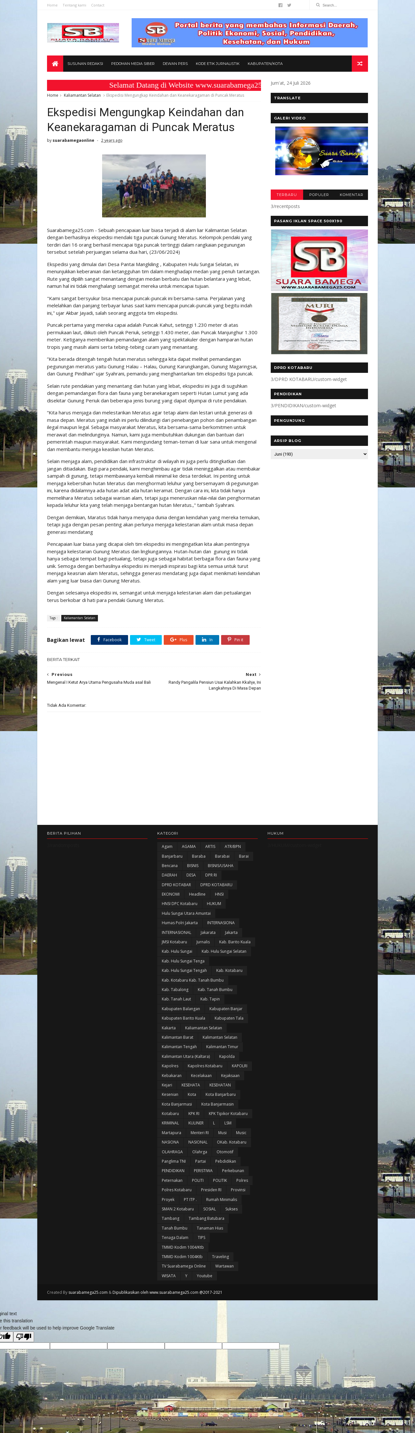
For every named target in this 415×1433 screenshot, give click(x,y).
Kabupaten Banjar (226, 1008)
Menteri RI (200, 1132)
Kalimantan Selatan (220, 1037)
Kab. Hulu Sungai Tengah (184, 970)
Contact (97, 5)
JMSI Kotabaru (174, 942)
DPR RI (211, 875)
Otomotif (225, 1152)
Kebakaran (172, 1075)
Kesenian (170, 1094)
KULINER (196, 1123)
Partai (200, 1161)
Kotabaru (170, 1113)
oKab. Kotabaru (231, 1142)
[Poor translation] (23, 1336)
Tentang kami (74, 5)
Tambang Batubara (206, 1218)
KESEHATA (191, 1085)
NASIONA (170, 1142)
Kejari (167, 1085)
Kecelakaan (201, 1075)
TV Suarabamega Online (184, 1266)
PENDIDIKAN (173, 1170)
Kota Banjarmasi (177, 1104)
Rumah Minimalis (221, 1199)
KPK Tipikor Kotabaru (228, 1113)
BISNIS (192, 865)
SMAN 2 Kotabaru (178, 1209)
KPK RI (193, 1113)
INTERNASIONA (221, 922)
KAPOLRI (239, 1066)
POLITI (198, 1180)
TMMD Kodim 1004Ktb (182, 1256)
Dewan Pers (175, 63)
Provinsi (238, 1190)
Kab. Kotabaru (229, 970)
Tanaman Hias (210, 1228)
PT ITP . (190, 1199)
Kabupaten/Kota (265, 63)
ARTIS (210, 846)
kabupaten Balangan (181, 1008)
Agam (167, 846)
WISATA (169, 1276)
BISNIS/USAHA (220, 865)
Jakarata (208, 932)
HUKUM (214, 903)
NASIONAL (198, 1142)
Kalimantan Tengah (179, 1046)
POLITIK (220, 1180)
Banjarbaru (172, 856)
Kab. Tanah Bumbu (215, 989)
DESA (191, 875)
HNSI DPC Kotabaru (179, 903)
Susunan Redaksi (85, 63)
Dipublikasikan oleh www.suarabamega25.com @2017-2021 (167, 1292)
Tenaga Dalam (175, 1237)
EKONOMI (171, 894)
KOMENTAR (351, 194)
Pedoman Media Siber (133, 63)
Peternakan (172, 1180)
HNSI (219, 894)
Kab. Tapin (210, 999)
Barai (244, 856)
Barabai (222, 856)
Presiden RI (211, 1190)
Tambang (170, 1218)
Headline (197, 894)
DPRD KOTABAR (176, 885)
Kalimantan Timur (222, 1046)
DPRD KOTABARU (216, 885)
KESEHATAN (220, 1085)
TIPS (201, 1237)
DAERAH (169, 875)
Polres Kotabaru (177, 1190)
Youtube (204, 1276)
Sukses (231, 1209)
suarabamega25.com (88, 1292)
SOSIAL (209, 1209)
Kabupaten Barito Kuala (183, 1018)
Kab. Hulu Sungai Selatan (224, 951)
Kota (192, 1094)
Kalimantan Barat (177, 1037)
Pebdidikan (225, 1161)
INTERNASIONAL (176, 932)
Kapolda (227, 1056)
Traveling (220, 1256)
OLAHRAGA (172, 1152)
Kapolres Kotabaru (205, 1066)
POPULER (319, 194)
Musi (222, 1132)
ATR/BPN (233, 846)
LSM (227, 1123)
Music (241, 1132)
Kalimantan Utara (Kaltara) (186, 1056)
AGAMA (189, 846)
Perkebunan (233, 1170)
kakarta (169, 1028)
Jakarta (231, 932)
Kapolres (170, 1066)
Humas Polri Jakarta (180, 922)
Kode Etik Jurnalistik (218, 63)
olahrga (199, 1152)
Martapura (171, 1132)
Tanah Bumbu (174, 1228)
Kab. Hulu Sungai (177, 951)
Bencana (170, 865)
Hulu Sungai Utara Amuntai (186, 913)
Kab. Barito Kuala (235, 942)
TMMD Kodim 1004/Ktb (183, 1247)
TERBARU (287, 194)
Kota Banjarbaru (221, 1094)
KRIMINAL (170, 1123)
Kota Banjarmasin (217, 1104)
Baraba (199, 856)
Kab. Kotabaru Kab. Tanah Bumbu (193, 980)
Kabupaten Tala (229, 1018)
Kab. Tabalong (175, 989)
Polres (242, 1180)
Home (52, 5)
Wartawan (224, 1266)
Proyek (168, 1199)
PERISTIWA (203, 1170)
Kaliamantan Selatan (82, 95)
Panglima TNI (174, 1161)
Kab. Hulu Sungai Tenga (183, 961)
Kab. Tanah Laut (176, 999)
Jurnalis (203, 942)
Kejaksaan (230, 1075)
